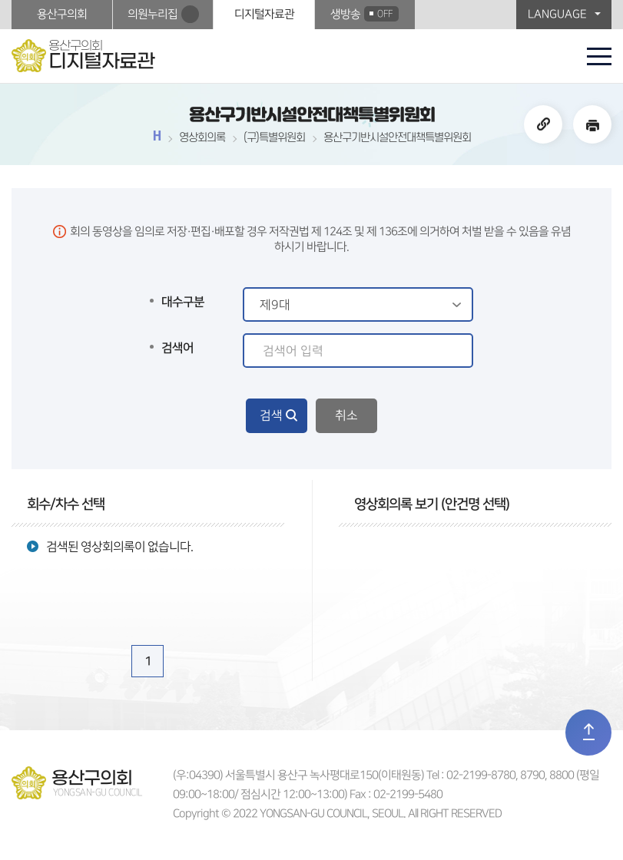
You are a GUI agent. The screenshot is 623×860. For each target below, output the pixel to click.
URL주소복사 (543, 124)
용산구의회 (62, 14)
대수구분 (182, 302)
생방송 (364, 14)
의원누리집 (152, 14)
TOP (588, 733)
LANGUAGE (557, 14)
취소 (346, 415)
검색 (271, 415)
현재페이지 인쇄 (592, 124)
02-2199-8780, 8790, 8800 (510, 775)
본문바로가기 (0, 0)
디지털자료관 (264, 14)
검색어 (177, 348)
